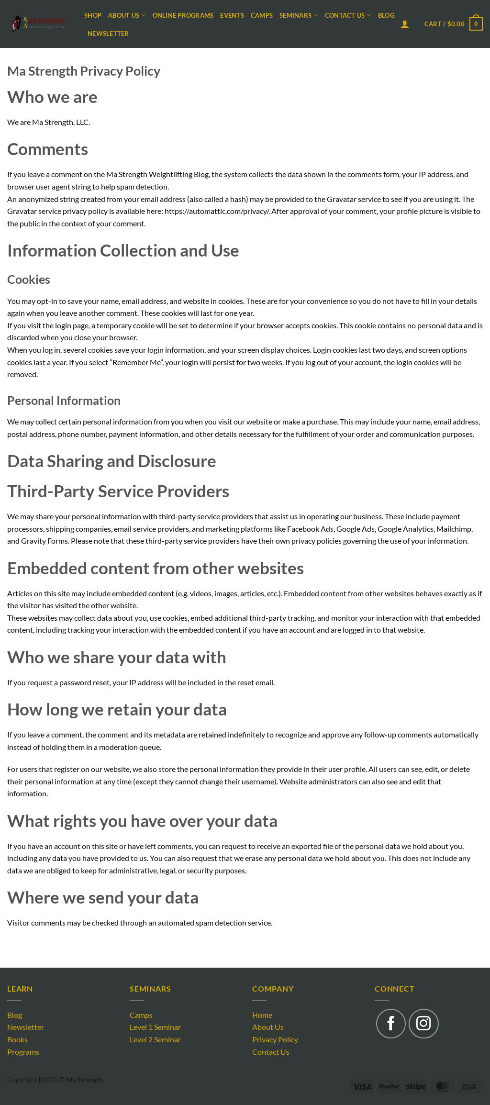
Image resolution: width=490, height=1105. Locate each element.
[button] (405, 23)
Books (17, 1039)
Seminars (298, 15)
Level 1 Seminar (155, 1026)
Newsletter (108, 33)
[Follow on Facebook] (391, 1023)
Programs (23, 1051)
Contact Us (348, 15)
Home (262, 1014)
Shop (92, 15)
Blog (386, 15)
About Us (127, 15)
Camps (262, 15)
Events (232, 15)
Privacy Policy (275, 1039)
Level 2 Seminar (155, 1039)
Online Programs (183, 15)
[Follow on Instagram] (423, 1023)
